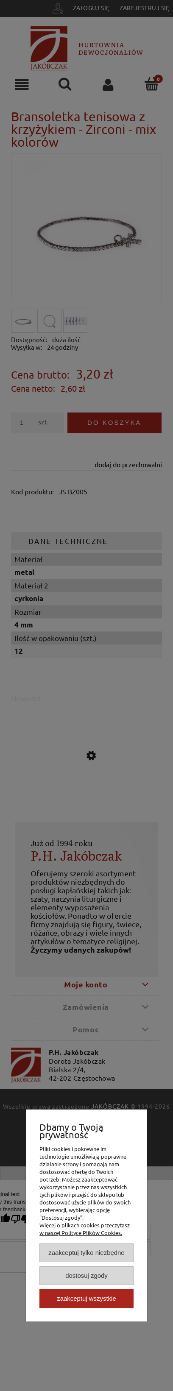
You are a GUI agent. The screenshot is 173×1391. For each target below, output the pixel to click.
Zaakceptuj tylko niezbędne (86, 1252)
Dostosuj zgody (86, 1275)
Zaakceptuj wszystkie (86, 1298)
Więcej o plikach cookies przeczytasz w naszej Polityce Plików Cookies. (84, 1228)
